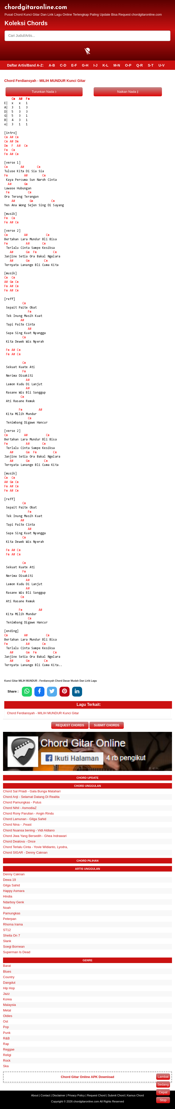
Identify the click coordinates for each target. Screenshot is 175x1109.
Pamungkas (11, 913)
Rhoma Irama (13, 924)
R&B (6, 1038)
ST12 (7, 930)
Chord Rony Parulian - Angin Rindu (28, 814)
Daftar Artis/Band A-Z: (25, 65)
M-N (116, 65)
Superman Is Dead (16, 952)
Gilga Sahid (11, 885)
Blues (7, 971)
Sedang (163, 1084)
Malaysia (9, 1005)
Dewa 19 (9, 880)
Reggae (9, 1049)
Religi (7, 1055)
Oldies (7, 1016)
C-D (63, 65)
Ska (6, 1066)
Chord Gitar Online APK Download (87, 1077)
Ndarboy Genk (13, 902)
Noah (7, 908)
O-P (128, 65)
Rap (6, 1044)
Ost (5, 1022)
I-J (95, 65)
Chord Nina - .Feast (17, 825)
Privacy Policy (76, 1095)
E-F (74, 65)
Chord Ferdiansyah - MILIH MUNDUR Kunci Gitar (43, 713)
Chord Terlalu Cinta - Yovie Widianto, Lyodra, (35, 847)
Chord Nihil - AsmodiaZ (20, 808)
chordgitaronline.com (36, 7)
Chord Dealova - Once (19, 841)
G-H (85, 65)
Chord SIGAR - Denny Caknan (25, 852)
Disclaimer (58, 1095)
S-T (151, 65)
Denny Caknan (14, 874)
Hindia (7, 896)
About (34, 1095)
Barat (7, 966)
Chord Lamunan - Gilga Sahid (24, 819)
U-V (161, 65)
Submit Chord (116, 1095)
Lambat (163, 1076)
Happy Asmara (13, 891)
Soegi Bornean (14, 946)
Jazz (6, 994)
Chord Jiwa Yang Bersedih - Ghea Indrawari (35, 836)
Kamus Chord (135, 1095)
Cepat (163, 1092)
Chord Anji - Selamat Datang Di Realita (31, 797)
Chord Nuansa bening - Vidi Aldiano (29, 830)
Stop (163, 1100)
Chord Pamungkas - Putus (22, 802)
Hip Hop (9, 988)
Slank (7, 941)
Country (9, 977)
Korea (7, 999)
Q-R (139, 65)
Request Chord (96, 1095)
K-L (105, 65)
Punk (7, 1033)
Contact (45, 1095)
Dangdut (9, 982)
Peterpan (9, 919)
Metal (7, 1010)
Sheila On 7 (11, 935)
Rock (7, 1060)
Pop (6, 1027)
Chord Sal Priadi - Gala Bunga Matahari (32, 791)
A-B (52, 65)
